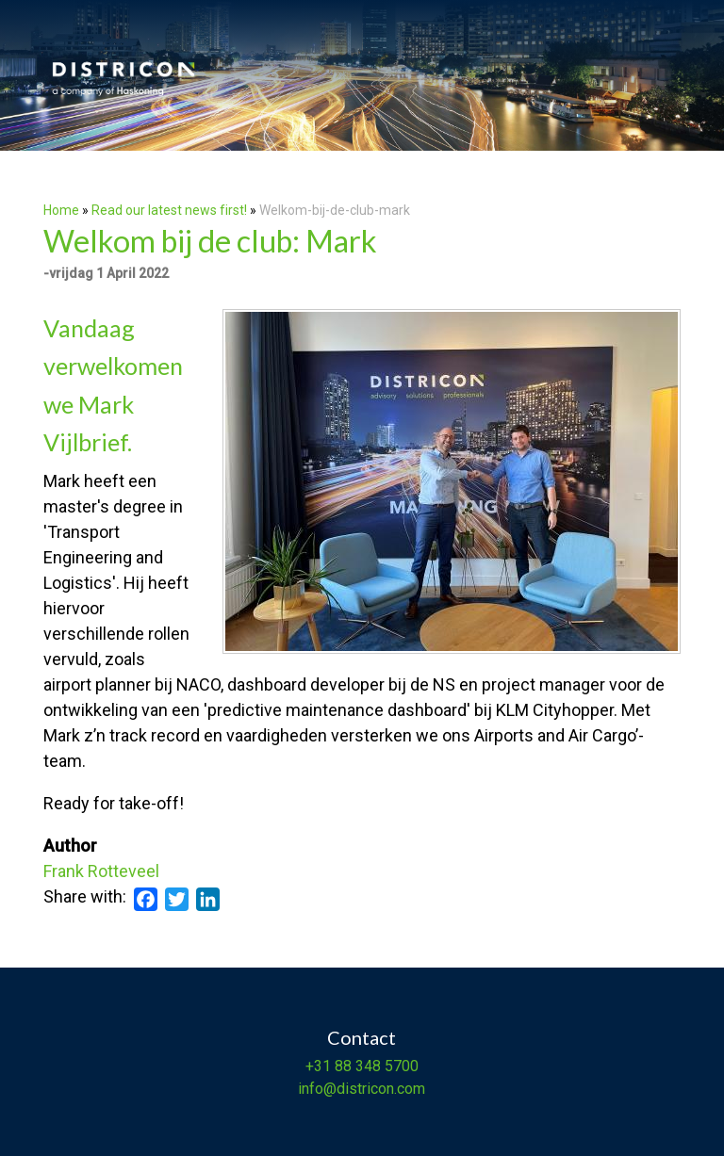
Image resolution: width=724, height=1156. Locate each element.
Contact (361, 1037)
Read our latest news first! (170, 210)
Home (61, 210)
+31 (318, 1066)
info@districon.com (361, 1089)
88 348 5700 (375, 1066)
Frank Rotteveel (101, 871)
